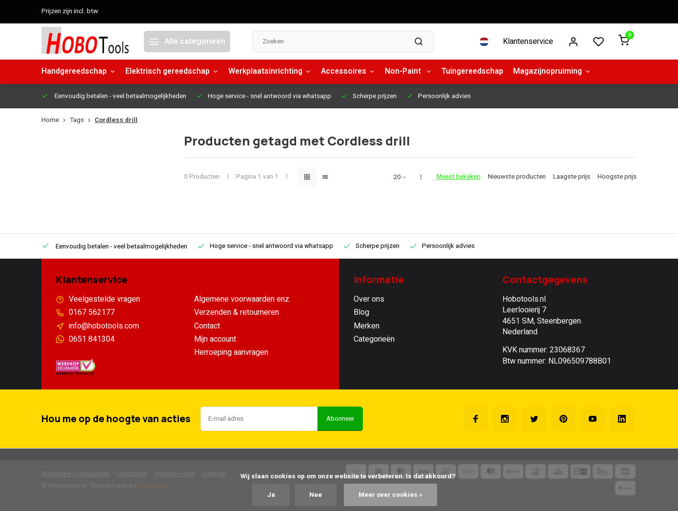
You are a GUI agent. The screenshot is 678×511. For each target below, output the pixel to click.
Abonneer (340, 419)
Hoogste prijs (617, 177)
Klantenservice (528, 41)
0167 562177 (92, 312)
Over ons (369, 299)
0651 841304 (92, 339)
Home (55, 120)
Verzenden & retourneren (236, 312)
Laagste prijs (571, 177)
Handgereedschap (79, 72)
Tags (82, 120)
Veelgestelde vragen (104, 299)
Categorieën (374, 339)
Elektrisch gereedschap (176, 72)
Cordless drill (116, 120)
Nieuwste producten (517, 177)
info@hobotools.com (104, 326)
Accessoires (355, 72)
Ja (271, 495)
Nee (315, 495)
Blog (361, 312)
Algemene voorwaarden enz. (242, 299)
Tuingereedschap (483, 72)
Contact (207, 326)
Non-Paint (417, 72)
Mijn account (215, 339)
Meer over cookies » (390, 495)
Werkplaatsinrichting (276, 72)
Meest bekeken (458, 177)
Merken (366, 326)
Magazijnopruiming (563, 72)
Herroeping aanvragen (231, 352)
